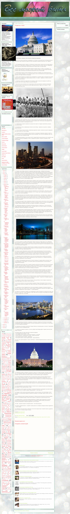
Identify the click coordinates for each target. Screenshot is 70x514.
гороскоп (4, 457)
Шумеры (3, 451)
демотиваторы (4, 459)
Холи (2, 445)
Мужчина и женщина (6, 394)
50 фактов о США (6, 309)
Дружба (4, 361)
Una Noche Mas (9, 334)
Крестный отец (5, 380)
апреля (5, 178)
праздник (3, 482)
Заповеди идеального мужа (6, 292)
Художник (3, 446)
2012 (4, 173)
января (5, 175)
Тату (9, 431)
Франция (4, 444)
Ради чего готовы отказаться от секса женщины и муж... (6, 301)
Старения (8, 428)
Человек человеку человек (6, 250)
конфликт (3, 470)
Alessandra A (4, 130)
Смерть (8, 426)
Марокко (8, 388)
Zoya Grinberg (4, 164)
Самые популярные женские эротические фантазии (28, 470)
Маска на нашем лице (5, 215)
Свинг (4, 423)
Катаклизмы (9, 374)
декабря (5, 322)
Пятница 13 (9, 417)
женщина (4, 465)
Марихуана (4, 387)
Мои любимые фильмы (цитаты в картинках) (6, 277)
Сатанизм (4, 421)
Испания (3, 371)
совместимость (4, 487)
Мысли (3, 397)
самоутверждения (5, 485)
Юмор (56, 17)
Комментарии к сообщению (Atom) (37, 455)
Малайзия (8, 385)
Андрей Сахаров (5, 341)
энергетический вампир (6, 492)
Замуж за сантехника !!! (6, 200)
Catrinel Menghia (5, 138)
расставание (4, 483)
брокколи (8, 455)
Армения (3, 344)
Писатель (3, 408)
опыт (10, 477)
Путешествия (8, 416)
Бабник (3, 346)
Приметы (3, 411)
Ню (9, 402)
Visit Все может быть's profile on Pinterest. (22, 510)
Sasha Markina (4, 160)
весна (7, 456)
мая (5, 179)
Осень (9, 403)
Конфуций (3, 379)
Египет (9, 361)
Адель (9, 336)
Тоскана (5, 434)
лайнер (3, 472)
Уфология (6, 437)
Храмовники (8, 445)
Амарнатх (3, 339)
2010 (4, 170)
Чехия (3, 448)
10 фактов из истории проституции (26, 476)
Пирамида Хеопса (5, 407)
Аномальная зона (5, 343)
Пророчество (9, 412)
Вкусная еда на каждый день (8, 19)
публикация (17, 412)
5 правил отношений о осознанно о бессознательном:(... (6, 258)
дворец (9, 457)
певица (3, 481)
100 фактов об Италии (6, 286)
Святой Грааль (9, 423)
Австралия (9, 335)
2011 (4, 172)
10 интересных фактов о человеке (6, 223)
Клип (10, 377)
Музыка (3, 396)
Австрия (4, 336)
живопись (3, 466)
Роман (7, 420)
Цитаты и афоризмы (35, 17)
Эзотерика (3, 452)
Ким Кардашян (5, 375)
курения (9, 471)
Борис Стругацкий (5, 348)
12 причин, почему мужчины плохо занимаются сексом (29, 460)
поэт (6, 481)
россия (7, 484)
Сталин (3, 428)
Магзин (9, 384)
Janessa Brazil (4, 147)
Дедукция (9, 360)
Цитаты (9, 446)
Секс (3, 425)
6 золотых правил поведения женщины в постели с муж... (6, 240)
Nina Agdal (4, 156)
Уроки (10, 436)
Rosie (3, 158)
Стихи (3, 429)
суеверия (8, 488)
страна (3, 488)
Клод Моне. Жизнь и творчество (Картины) (6, 204)
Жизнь (9, 362)
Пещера (3, 406)
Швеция (4, 449)
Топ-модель (8, 433)
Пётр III (4, 418)
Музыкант (8, 396)
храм (10, 489)
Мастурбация (7, 389)
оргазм (8, 478)
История (8, 371)
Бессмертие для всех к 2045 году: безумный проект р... (6, 245)
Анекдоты (5, 284)
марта (5, 176)
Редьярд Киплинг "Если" (6, 273)
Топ (2, 433)
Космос (8, 379)
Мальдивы (3, 386)
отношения (5, 480)
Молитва (5, 391)
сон (9, 487)
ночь (9, 475)
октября (5, 319)
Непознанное (4, 400)
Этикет (5, 453)
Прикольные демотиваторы (6, 264)
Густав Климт (5, 360)
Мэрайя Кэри (8, 397)
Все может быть (22, 412)
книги (4, 469)
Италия (6, 372)
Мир (6, 390)
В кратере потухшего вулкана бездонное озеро (6, 268)
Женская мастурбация (23, 503)
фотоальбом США (21, 411)
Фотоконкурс (9, 443)
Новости (12, 17)
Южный (9, 453)
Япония (8, 454)
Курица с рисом (7, 382)
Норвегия (5, 402)
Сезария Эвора (6, 424)
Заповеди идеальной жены (6, 289)
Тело (9, 432)
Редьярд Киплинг (4, 419)
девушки (4, 458)
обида (3, 476)
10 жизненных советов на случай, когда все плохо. (6, 313)
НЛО (3, 398)
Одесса (6, 403)
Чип (5, 448)
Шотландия (8, 450)
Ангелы (6, 340)
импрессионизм (4, 468)
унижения (3, 489)
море (9, 473)
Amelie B (3, 132)
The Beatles (3, 334)
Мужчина (9, 392)
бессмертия (4, 455)
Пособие (7, 409)
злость (3, 467)
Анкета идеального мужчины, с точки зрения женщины (6, 195)
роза (2, 484)
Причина (3, 412)
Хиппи (9, 444)
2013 (4, 324)
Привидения (8, 410)
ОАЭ (2, 403)
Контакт (9, 378)
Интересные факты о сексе (6, 296)
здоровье (8, 466)
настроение (4, 475)
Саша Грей (9, 421)
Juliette (3, 149)
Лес (2, 383)
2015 (4, 327)
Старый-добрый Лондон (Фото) (6, 230)
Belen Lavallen (4, 136)
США (10, 420)
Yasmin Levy (5, 335)
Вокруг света (50, 17)
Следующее (17, 452)
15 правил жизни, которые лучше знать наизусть (6, 211)
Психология (28, 17)
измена (8, 467)
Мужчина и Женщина (20, 17)
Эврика (8, 451)
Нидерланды (4, 401)
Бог (8, 347)
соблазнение (4, 486)
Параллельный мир (5, 405)
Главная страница (6, 17)
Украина (6, 436)
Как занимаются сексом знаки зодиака (26, 481)
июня (5, 181)
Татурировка (4, 432)
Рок (4, 420)
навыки (8, 474)
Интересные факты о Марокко (6, 253)
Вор (9, 354)
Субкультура (8, 429)
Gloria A (3, 142)
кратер (10, 470)
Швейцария (9, 448)
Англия (10, 340)
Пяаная (5, 417)
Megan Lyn (4, 154)
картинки (9, 468)
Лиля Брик (8, 383)
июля (5, 182)
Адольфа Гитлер (5, 337)
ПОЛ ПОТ (3, 404)
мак (8, 472)
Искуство (8, 369)
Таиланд (8, 430)
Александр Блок (5, 338)
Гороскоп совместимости (6, 219)
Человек (6, 447)
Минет (3, 390)
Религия (9, 419)
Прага (3, 410)
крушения (4, 471)
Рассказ (8, 418)
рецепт (9, 483)
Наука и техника (5, 399)
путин (8, 482)
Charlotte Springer (5, 140)
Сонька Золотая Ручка (6, 427)
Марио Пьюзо (8, 386)
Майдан (3, 385)
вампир (3, 456)
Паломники (8, 404)
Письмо (8, 408)
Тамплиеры (4, 431)
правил (9, 481)
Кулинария (17, 19)
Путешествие (8, 415)
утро (7, 489)
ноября (5, 321)
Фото (3, 443)
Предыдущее (50, 452)
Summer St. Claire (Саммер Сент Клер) (5, 163)
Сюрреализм (4, 430)
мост (2, 474)
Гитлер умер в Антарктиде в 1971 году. (26, 487)
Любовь (3, 384)
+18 (2, 333)
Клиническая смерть (5, 377)
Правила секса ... (22, 465)
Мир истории (44, 17)
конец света (8, 469)
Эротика (9, 452)
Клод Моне (4, 378)
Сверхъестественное (7, 422)
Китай (8, 376)
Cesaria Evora (8, 333)
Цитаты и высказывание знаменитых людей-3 (6, 188)
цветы (7, 490)
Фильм (4, 442)
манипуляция (4, 473)
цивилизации (5, 491)
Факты (3, 438)
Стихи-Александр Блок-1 (6, 281)
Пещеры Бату (8, 406)
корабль (7, 470)
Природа (8, 411)
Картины (3, 374)
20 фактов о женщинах (6, 226)
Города (3, 359)
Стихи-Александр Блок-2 (6, 306)
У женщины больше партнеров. (6, 234)
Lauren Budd (4, 151)
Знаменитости (4, 366)
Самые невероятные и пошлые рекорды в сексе (28, 492)
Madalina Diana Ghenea (6, 153)
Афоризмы (8, 345)
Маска (3, 389)
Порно (3, 409)
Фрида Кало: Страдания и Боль (25, 497)
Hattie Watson (4, 145)
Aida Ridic (3, 128)
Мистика (9, 390)
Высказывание (4, 356)
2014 (4, 326)
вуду (10, 456)
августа (5, 184)
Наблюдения (8, 398)
